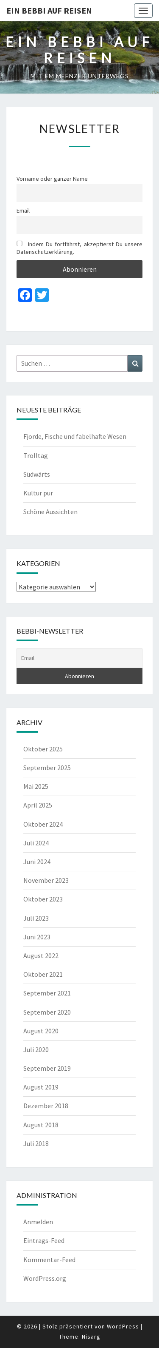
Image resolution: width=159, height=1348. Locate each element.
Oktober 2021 (43, 974)
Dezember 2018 (45, 1105)
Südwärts (36, 474)
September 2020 (47, 1012)
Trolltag (35, 455)
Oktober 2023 (43, 899)
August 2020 (41, 1031)
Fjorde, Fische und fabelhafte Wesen (74, 436)
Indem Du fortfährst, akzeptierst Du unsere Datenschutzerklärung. (79, 248)
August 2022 (41, 955)
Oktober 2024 (43, 824)
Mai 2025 (35, 786)
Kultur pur (38, 493)
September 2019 (47, 1068)
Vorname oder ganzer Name (52, 178)
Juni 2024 (36, 861)
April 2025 (37, 805)
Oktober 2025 (43, 749)
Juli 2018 (36, 1143)
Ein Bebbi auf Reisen (49, 10)
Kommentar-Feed (49, 1259)
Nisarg (91, 1336)
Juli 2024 (36, 843)
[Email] (79, 658)
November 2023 (46, 880)
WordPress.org (44, 1278)
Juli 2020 (36, 1049)
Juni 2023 (36, 937)
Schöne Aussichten (50, 511)
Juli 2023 (36, 918)
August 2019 (41, 1087)
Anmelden (38, 1221)
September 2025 (47, 767)
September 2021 (47, 993)
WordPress (123, 1326)
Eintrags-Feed (43, 1240)
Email (23, 210)
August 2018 (41, 1124)
